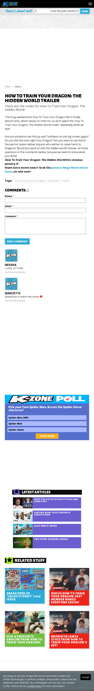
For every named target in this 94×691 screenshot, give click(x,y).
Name (9, 196)
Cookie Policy (34, 686)
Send (85, 11)
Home (8, 86)
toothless (54, 181)
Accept (85, 677)
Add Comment (17, 241)
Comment (11, 216)
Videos (18, 86)
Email (9, 206)
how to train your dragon (30, 181)
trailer (65, 181)
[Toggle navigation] (90, 4)
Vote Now (47, 436)
